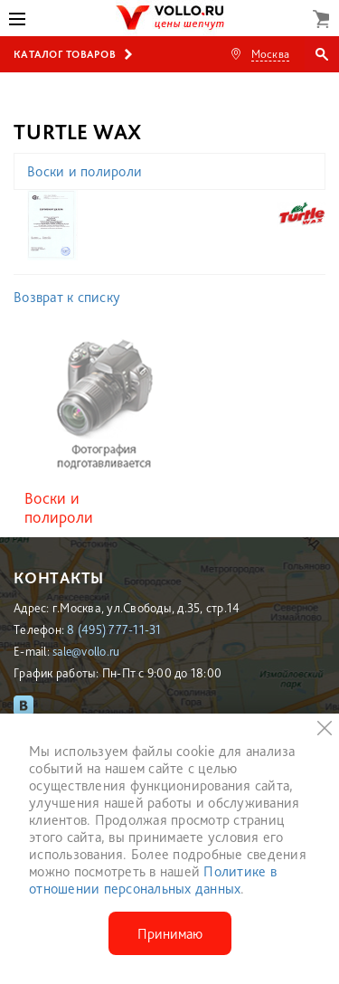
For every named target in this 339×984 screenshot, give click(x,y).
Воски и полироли (84, 171)
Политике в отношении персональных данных (153, 880)
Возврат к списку (67, 297)
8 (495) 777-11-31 (114, 629)
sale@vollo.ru (85, 651)
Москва (270, 54)
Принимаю (169, 933)
